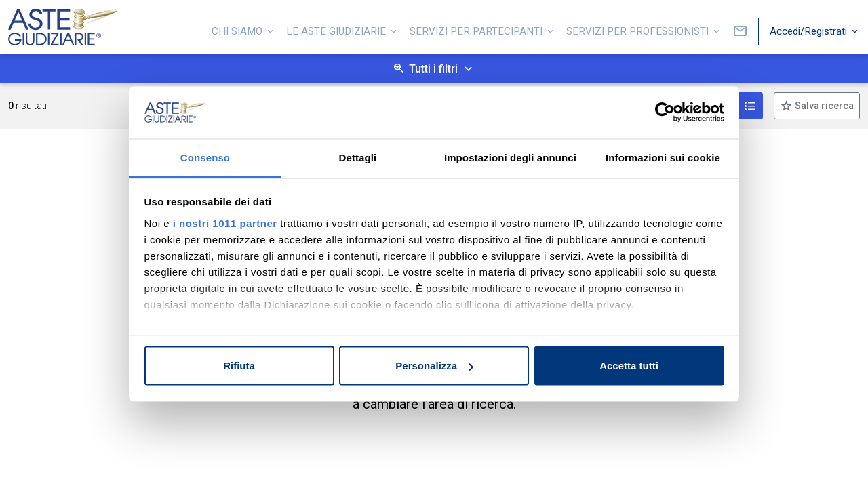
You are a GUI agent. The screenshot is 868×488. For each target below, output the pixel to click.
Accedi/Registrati (810, 29)
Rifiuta (239, 365)
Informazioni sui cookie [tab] (663, 157)
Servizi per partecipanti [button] (477, 29)
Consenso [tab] (205, 157)
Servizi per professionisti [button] (638, 29)
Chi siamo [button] (238, 29)
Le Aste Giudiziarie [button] (337, 29)
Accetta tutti (628, 365)
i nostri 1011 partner (225, 222)
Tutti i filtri (433, 68)
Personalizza (434, 365)
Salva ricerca (823, 105)
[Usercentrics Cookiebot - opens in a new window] (665, 112)
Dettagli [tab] (358, 157)
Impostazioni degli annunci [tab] (510, 157)
